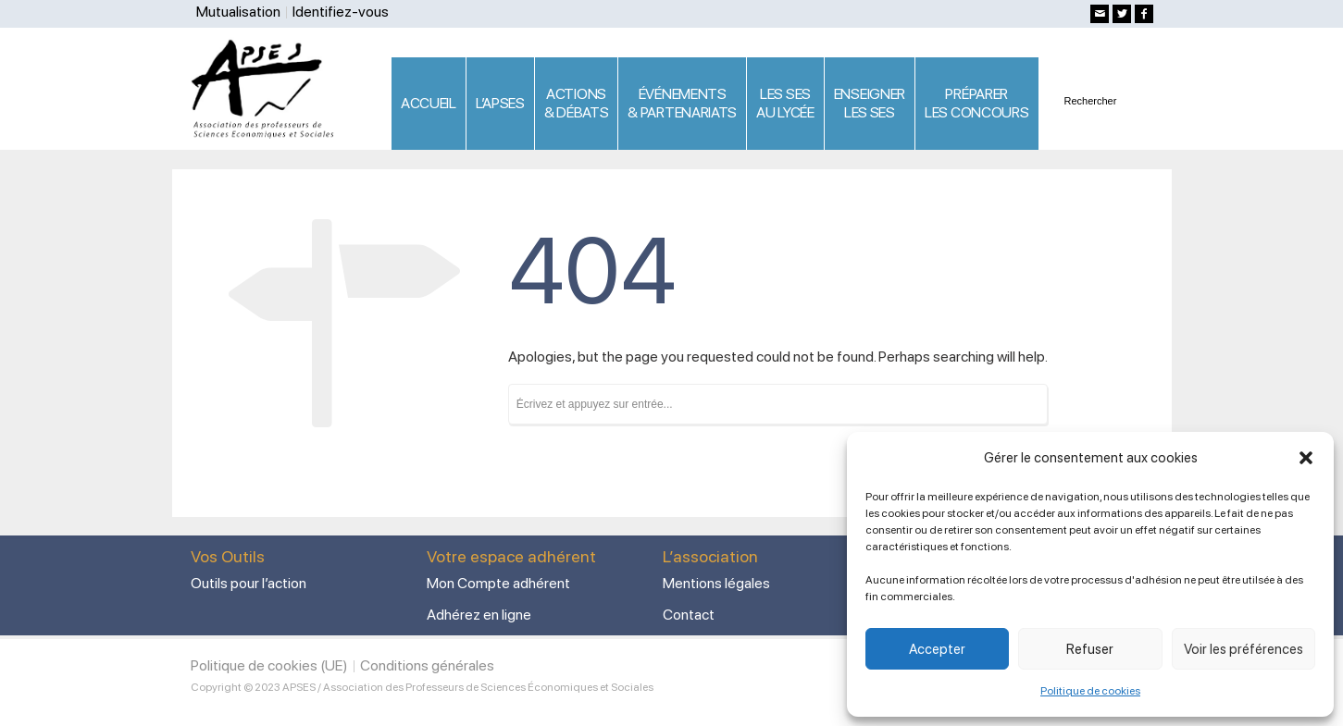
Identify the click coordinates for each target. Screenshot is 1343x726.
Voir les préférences (1243, 649)
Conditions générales (427, 665)
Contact (689, 614)
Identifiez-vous (340, 11)
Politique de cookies (1090, 690)
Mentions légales (716, 583)
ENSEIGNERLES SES (869, 103)
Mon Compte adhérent (498, 583)
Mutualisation (238, 11)
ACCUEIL (428, 103)
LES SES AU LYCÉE (785, 103)
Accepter (937, 649)
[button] (1306, 458)
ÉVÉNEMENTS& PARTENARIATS (682, 103)
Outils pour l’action (248, 583)
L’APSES (500, 103)
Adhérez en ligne (479, 614)
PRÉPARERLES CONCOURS (976, 103)
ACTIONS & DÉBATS (576, 103)
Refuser (1089, 649)
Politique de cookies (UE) (269, 665)
